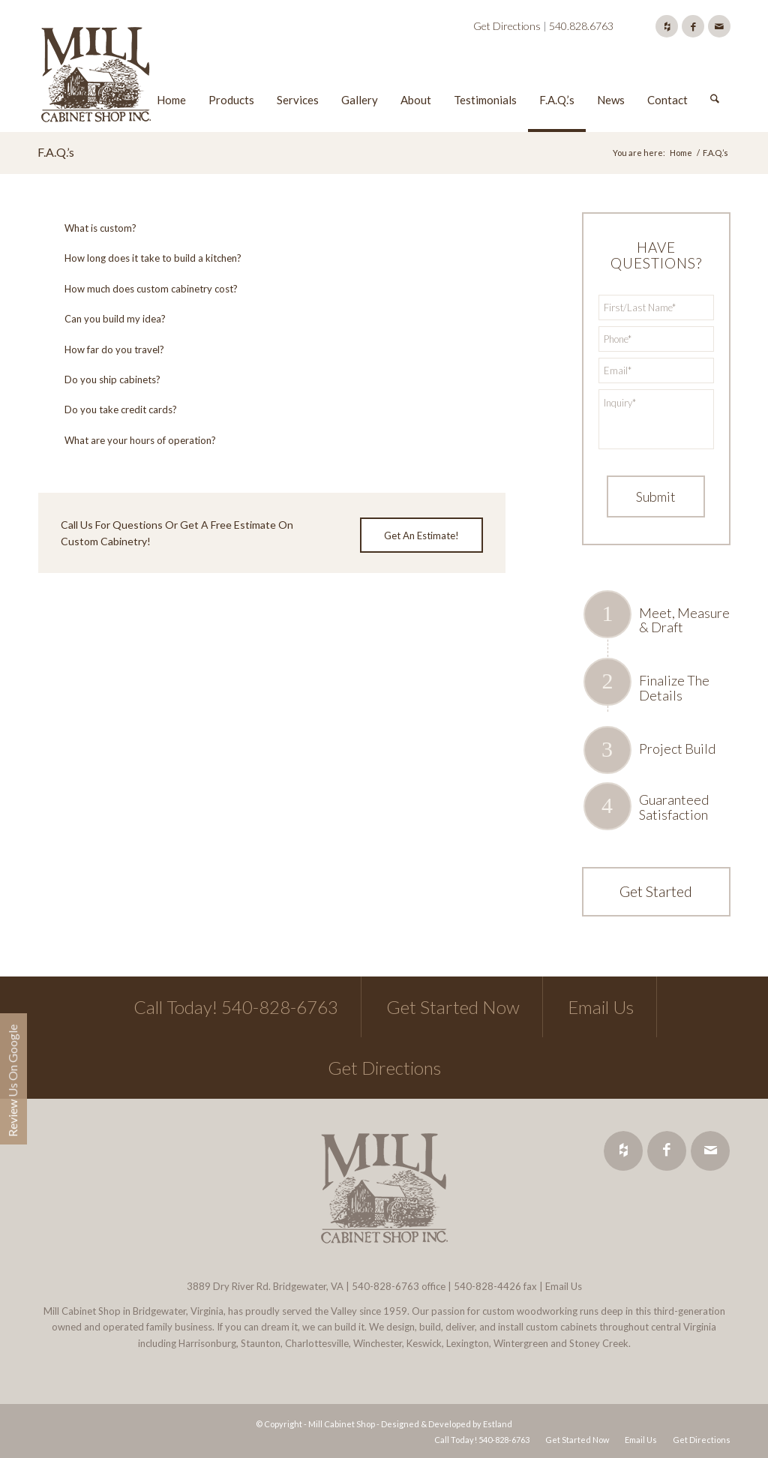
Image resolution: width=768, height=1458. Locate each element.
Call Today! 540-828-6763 (236, 1007)
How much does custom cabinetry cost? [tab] (142, 289)
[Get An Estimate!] (421, 536)
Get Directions (507, 26)
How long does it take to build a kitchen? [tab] (144, 258)
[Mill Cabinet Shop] (96, 77)
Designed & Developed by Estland (446, 1424)
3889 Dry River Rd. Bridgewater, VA (265, 1286)
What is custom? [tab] (91, 228)
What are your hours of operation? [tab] (131, 440)
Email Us (601, 1007)
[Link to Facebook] (693, 26)
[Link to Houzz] (667, 26)
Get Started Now (453, 1007)
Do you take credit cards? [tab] (111, 410)
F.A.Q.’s (56, 152)
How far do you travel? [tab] (105, 350)
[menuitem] (171, 77)
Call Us (77, 524)
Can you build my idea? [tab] (106, 319)
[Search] (714, 77)
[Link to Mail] (719, 26)
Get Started (656, 891)
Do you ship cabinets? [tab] (103, 380)
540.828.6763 (581, 26)
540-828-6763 (385, 1286)
